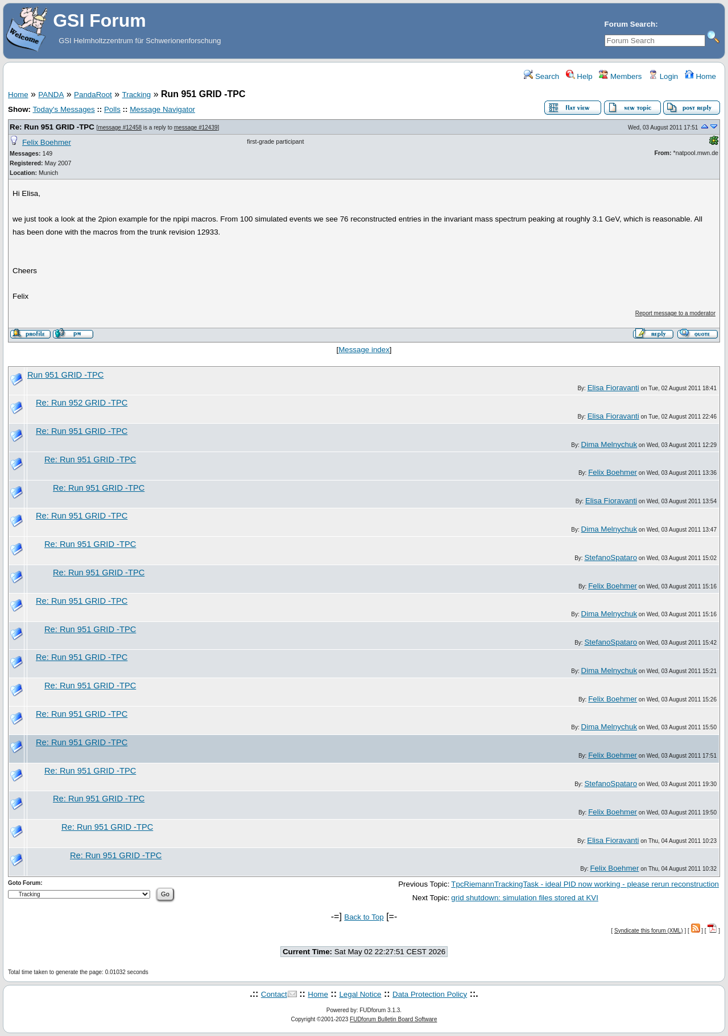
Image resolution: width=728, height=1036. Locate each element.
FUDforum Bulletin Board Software (393, 1019)
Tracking (136, 94)
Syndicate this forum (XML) (648, 931)
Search (541, 76)
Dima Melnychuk (609, 444)
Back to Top (363, 917)
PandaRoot (93, 94)
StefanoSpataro (610, 557)
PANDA (51, 94)
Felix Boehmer (46, 142)
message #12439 (196, 127)
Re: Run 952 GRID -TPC (81, 402)
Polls (112, 109)
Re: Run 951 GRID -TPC (52, 127)
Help (579, 76)
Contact (274, 994)
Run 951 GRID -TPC (65, 374)
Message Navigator (162, 109)
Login (663, 76)
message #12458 (120, 127)
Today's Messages (63, 109)
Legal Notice (360, 994)
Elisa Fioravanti (613, 387)
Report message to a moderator (675, 313)
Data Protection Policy (429, 994)
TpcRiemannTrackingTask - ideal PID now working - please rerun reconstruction (585, 884)
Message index (364, 349)
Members (620, 76)
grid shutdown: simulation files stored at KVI (524, 897)
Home (700, 76)
